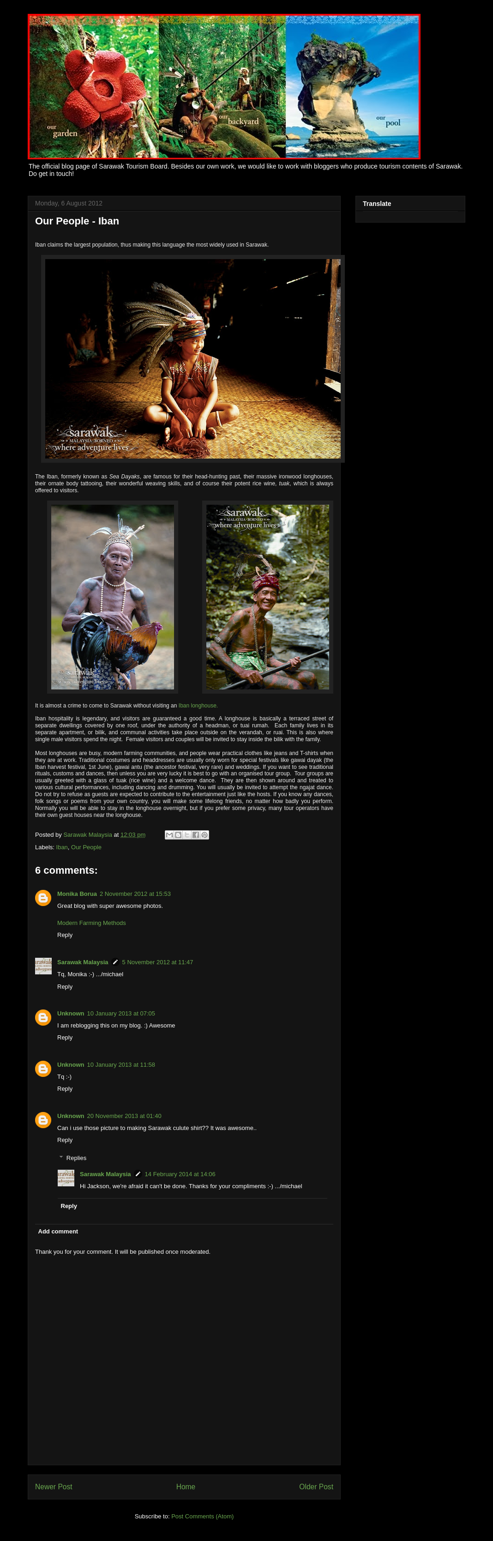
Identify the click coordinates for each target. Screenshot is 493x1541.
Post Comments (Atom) (202, 1516)
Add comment (58, 1231)
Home (186, 1487)
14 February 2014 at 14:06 (180, 1174)
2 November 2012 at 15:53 (135, 893)
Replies (76, 1157)
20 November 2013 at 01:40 (124, 1115)
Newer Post (53, 1487)
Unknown (70, 1013)
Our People (86, 847)
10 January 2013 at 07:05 (121, 1013)
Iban (62, 847)
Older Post (316, 1487)
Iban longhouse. (198, 705)
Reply (64, 934)
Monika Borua (77, 893)
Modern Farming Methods (91, 922)
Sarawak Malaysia (88, 834)
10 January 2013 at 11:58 (121, 1064)
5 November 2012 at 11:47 (157, 962)
